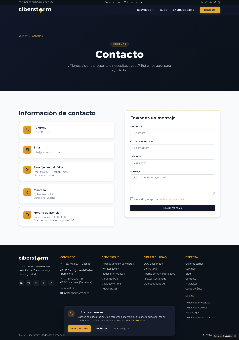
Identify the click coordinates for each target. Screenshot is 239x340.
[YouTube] (210, 2)
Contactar (210, 9)
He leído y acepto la (159, 199)
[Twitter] (206, 2)
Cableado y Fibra (111, 283)
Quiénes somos (194, 263)
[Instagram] (219, 2)
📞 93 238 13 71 (69, 287)
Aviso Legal (192, 312)
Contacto (190, 278)
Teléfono (135, 156)
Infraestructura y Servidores (118, 263)
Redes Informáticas (113, 273)
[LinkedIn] (202, 2)
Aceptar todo (79, 328)
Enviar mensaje (172, 207)
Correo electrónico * (142, 141)
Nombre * (136, 126)
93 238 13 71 (42, 132)
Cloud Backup (110, 278)
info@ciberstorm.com (48, 152)
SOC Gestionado (153, 263)
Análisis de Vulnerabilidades (159, 273)
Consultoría (150, 268)
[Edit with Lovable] (223, 336)
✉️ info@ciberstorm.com (74, 292)
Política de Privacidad (197, 302)
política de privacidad (171, 199)
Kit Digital (191, 283)
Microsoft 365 (109, 288)
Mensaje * (136, 171)
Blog (163, 9)
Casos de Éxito (184, 9)
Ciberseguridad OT (154, 283)
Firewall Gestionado (155, 278)
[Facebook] (215, 2)
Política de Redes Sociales (200, 317)
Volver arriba (211, 335)
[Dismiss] (235, 336)
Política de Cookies (196, 307)
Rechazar (101, 328)
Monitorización (110, 268)
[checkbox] (131, 198)
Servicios (146, 9)
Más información (135, 320)
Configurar (122, 328)
